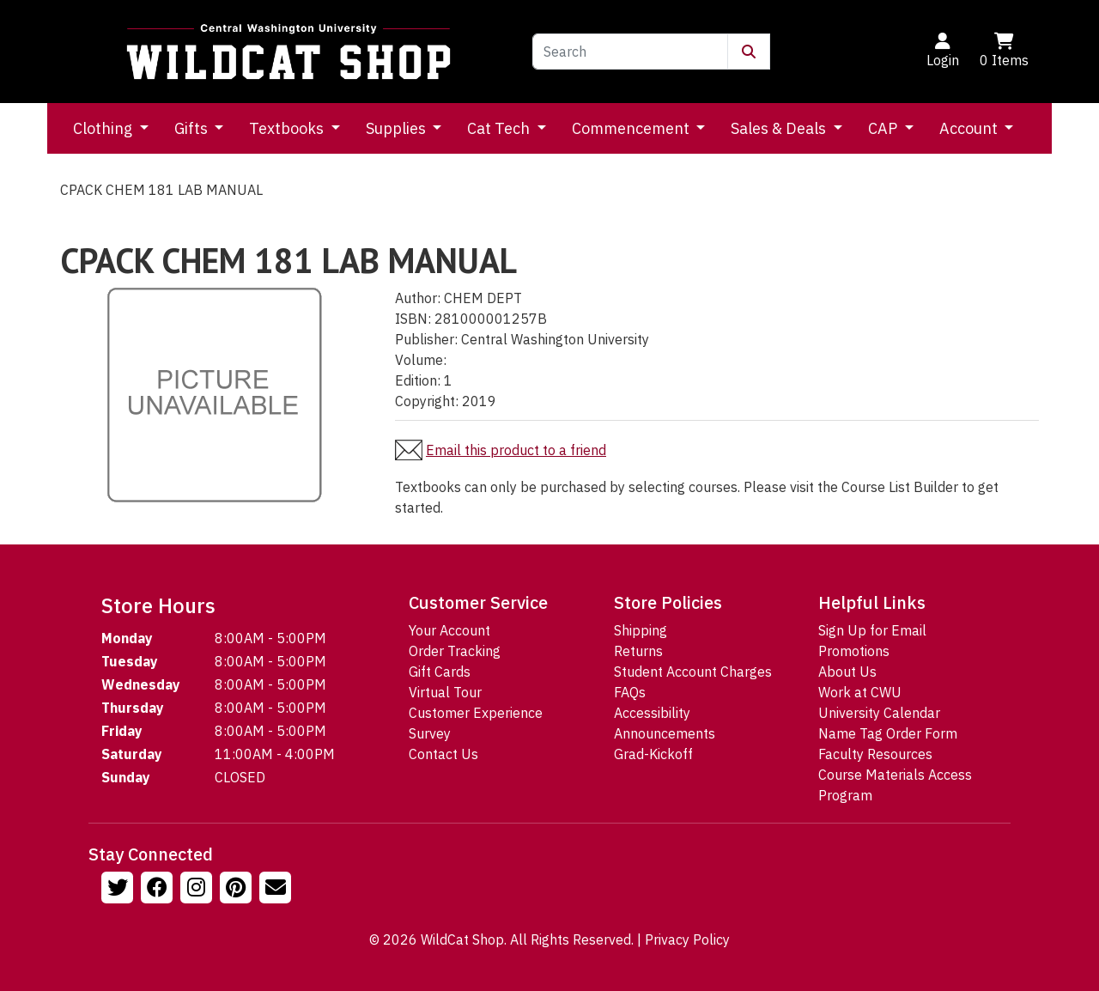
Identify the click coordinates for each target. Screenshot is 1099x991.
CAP (884, 128)
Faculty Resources (875, 754)
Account (970, 128)
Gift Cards (440, 671)
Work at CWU (860, 692)
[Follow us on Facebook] (159, 889)
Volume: (420, 359)
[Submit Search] (748, 51)
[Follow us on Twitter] (119, 889)
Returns (638, 651)
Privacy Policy (687, 939)
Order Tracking (455, 651)
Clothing (104, 128)
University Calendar (879, 712)
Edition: (417, 380)
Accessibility (652, 712)
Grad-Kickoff (653, 754)
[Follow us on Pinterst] (238, 889)
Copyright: (426, 401)
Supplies (397, 128)
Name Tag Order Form (887, 733)
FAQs (630, 692)
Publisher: (426, 339)
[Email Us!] (277, 889)
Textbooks (288, 128)
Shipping (640, 630)
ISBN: (413, 318)
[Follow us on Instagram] (198, 889)
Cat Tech (500, 128)
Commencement (632, 128)
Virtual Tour (445, 692)
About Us (847, 671)
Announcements (664, 733)
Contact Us (443, 754)
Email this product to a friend (516, 450)
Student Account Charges (693, 671)
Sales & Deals (780, 128)
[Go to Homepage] (288, 51)
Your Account (449, 630)
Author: (417, 298)
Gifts (192, 128)
